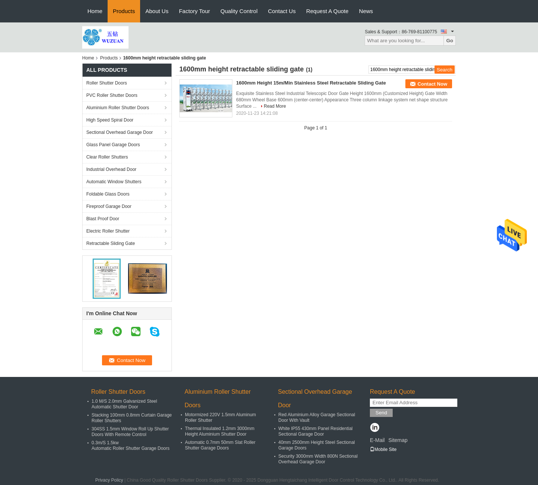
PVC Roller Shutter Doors (111, 95)
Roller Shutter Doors (106, 83)
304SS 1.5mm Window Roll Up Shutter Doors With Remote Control (130, 431)
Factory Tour (194, 11)
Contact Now (432, 84)
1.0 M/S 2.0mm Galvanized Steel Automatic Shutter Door (124, 404)
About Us (156, 11)
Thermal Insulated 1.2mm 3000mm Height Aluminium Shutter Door (219, 431)
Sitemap (397, 440)
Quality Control (238, 11)
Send (381, 412)
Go (449, 40)
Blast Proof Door (102, 218)
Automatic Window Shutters (113, 181)
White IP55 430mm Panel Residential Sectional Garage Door (315, 431)
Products (124, 11)
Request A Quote (327, 11)
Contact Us (282, 11)
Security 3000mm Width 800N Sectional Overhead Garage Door (318, 459)
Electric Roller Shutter (108, 231)
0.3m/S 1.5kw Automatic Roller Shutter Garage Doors (131, 445)
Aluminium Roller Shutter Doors (117, 107)
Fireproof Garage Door (109, 206)
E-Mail (377, 440)
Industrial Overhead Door (111, 169)
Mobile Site (383, 449)
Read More (275, 106)
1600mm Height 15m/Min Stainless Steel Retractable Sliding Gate (311, 83)
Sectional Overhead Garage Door (119, 132)
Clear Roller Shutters (107, 157)
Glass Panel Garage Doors (113, 144)
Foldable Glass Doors (107, 194)
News (366, 11)
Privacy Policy (109, 480)
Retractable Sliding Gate (110, 243)
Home (94, 11)
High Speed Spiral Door (109, 120)
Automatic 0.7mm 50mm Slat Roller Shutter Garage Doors (220, 445)
